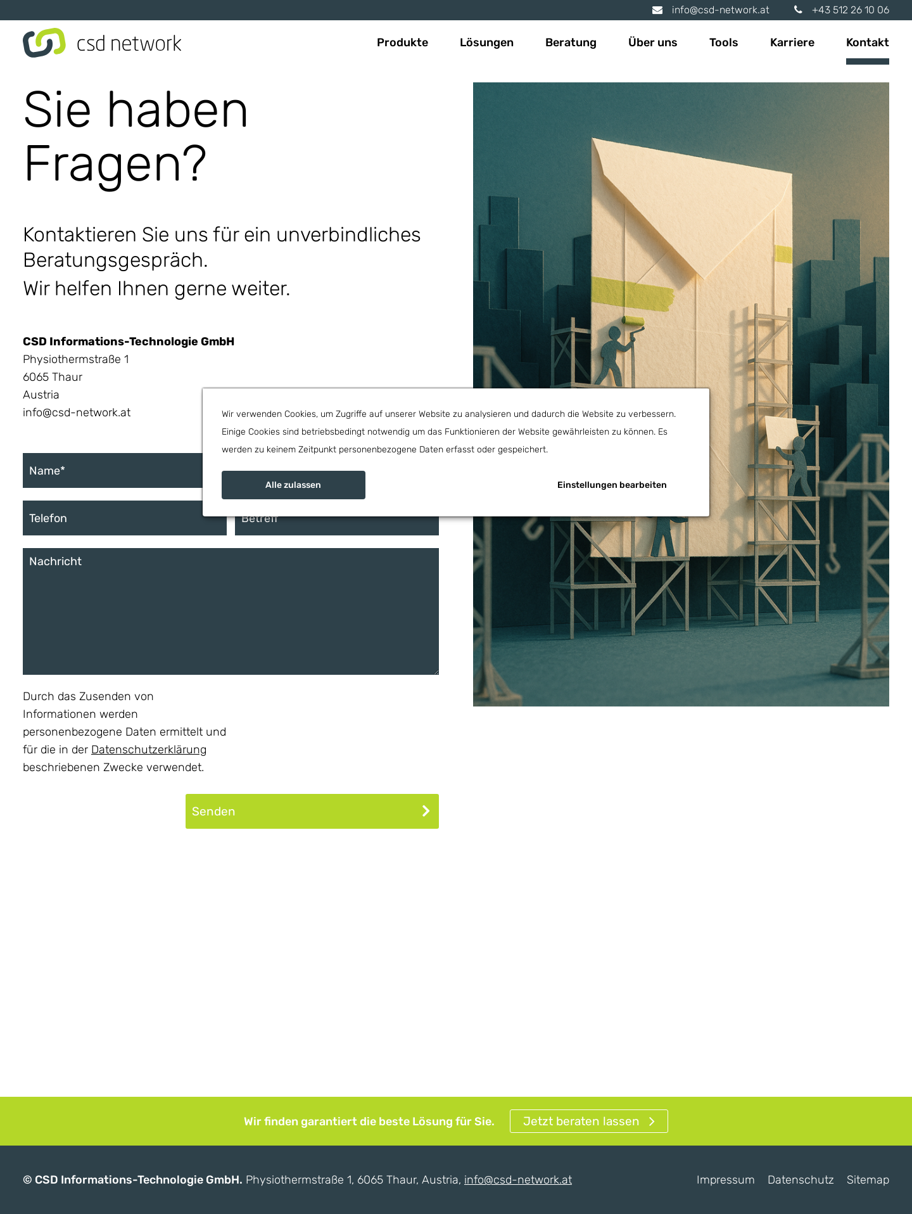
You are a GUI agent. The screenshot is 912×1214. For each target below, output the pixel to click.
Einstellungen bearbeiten (612, 485)
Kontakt (867, 42)
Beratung (571, 42)
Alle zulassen (293, 485)
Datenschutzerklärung (148, 750)
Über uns (653, 42)
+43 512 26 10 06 (841, 10)
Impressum (726, 1180)
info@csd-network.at (711, 10)
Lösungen (487, 42)
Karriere (792, 42)
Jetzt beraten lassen (581, 1121)
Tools (723, 42)
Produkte (402, 42)
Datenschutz (801, 1180)
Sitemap (868, 1180)
